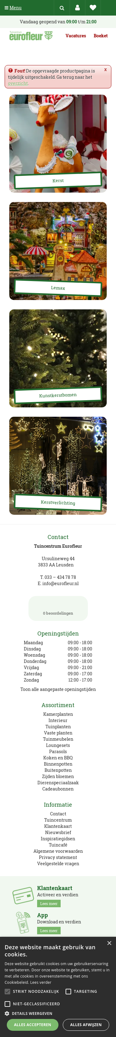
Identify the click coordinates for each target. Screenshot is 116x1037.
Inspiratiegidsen (58, 839)
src (62, 8)
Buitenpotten (58, 770)
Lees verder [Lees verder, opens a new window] (41, 982)
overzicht (18, 83)
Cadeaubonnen (58, 789)
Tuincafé (58, 845)
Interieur (58, 720)
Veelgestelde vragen (58, 863)
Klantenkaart (58, 826)
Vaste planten (58, 733)
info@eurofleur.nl (60, 583)
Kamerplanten (58, 714)
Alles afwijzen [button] (86, 1024)
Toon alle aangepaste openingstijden (58, 689)
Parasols (58, 751)
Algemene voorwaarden (58, 851)
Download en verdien (59, 923)
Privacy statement (58, 857)
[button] (58, 1013)
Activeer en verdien (57, 896)
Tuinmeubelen (58, 739)
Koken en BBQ (58, 758)
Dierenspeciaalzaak (58, 783)
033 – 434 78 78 (60, 577)
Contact (58, 814)
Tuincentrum (58, 820)
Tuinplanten (58, 727)
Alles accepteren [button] (32, 1024)
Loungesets (58, 745)
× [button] (109, 943)
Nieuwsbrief (58, 832)
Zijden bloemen (58, 776)
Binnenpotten (58, 764)
